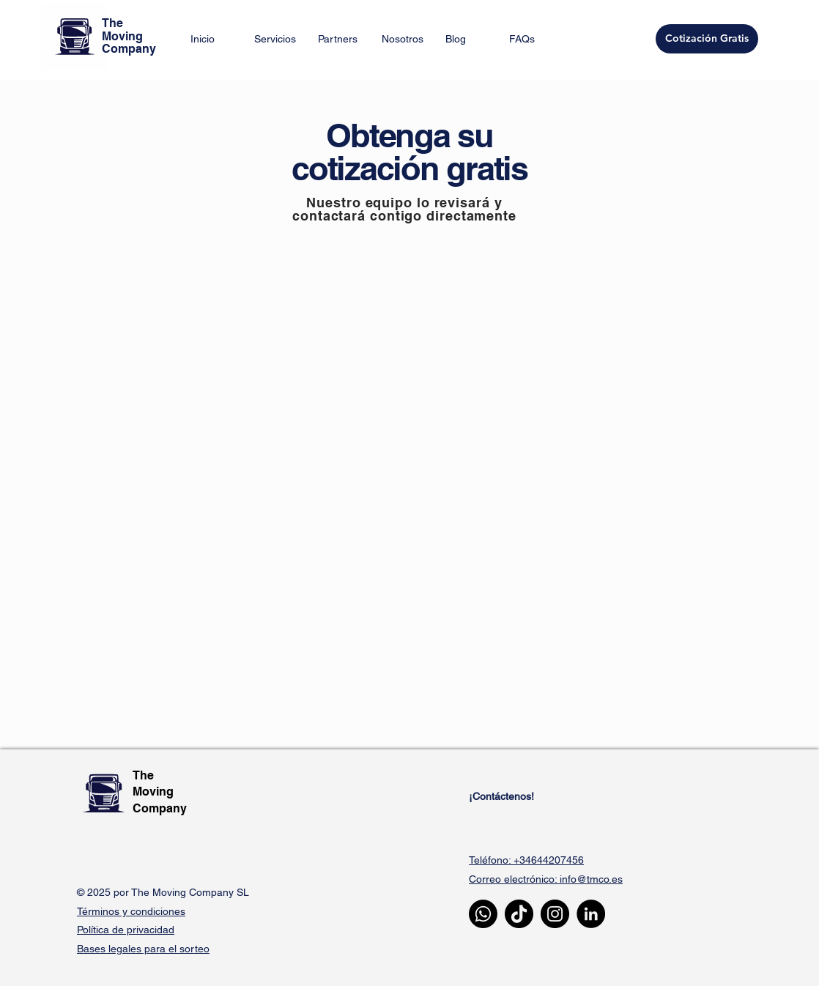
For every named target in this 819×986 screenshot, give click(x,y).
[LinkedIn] (591, 914)
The (145, 775)
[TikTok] (519, 914)
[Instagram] (555, 914)
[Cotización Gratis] (707, 38)
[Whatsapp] (483, 914)
